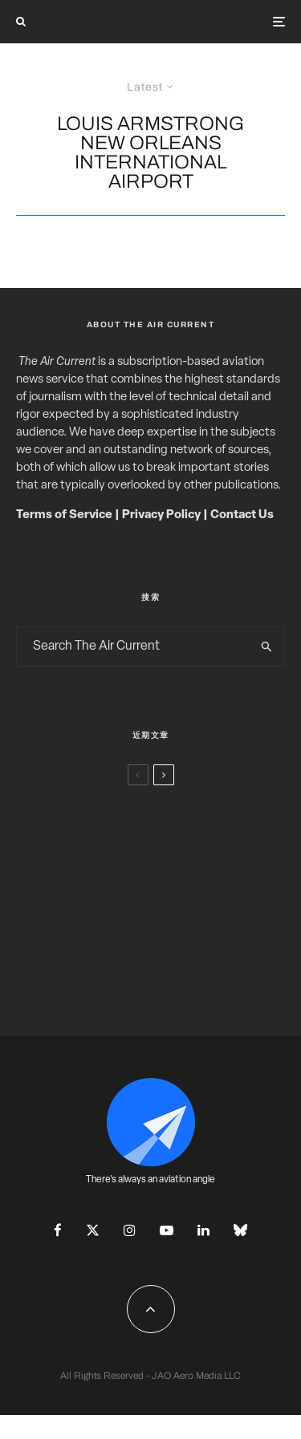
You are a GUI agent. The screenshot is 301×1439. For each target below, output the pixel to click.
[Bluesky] (240, 1230)
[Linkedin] (203, 1230)
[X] (93, 1230)
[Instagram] (130, 1230)
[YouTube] (166, 1230)
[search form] (133, 646)
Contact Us (242, 515)
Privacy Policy (161, 515)
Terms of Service (64, 515)
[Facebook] (58, 1230)
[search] (267, 646)
